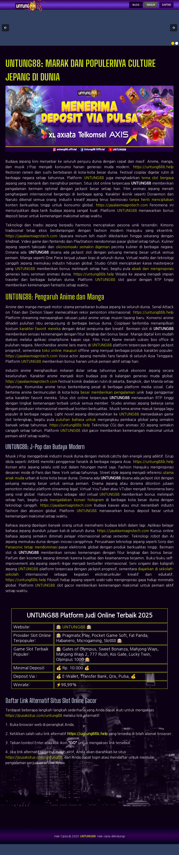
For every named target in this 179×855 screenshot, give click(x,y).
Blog (119, 8)
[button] (5, 34)
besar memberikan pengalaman (107, 399)
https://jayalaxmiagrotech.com (122, 211)
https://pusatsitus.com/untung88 (33, 722)
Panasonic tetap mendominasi (31, 553)
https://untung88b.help (153, 173)
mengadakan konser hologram (77, 506)
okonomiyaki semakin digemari (83, 253)
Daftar (162, 8)
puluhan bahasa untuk (76, 426)
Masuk (139, 8)
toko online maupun (59, 357)
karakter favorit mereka (39, 335)
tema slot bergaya (158, 184)
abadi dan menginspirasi (153, 275)
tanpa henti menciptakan (151, 206)
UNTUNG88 (94, 184)
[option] (172, 49)
